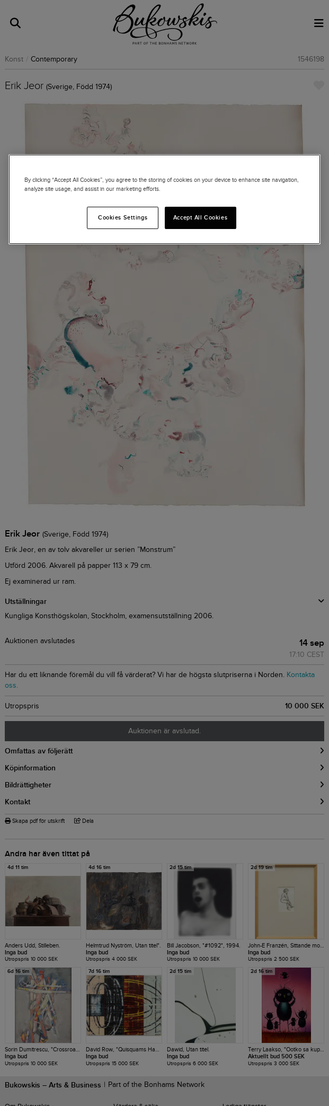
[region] (164, 199)
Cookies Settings (122, 217)
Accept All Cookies (200, 217)
